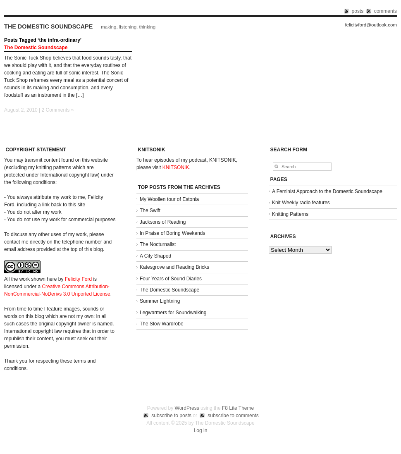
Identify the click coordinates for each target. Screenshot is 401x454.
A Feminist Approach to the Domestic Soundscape (327, 191)
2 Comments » (58, 110)
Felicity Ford (78, 279)
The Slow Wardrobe (162, 324)
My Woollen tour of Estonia (169, 199)
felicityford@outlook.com (371, 25)
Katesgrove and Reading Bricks (174, 267)
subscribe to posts (171, 415)
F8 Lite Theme (238, 408)
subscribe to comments (233, 415)
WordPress (187, 408)
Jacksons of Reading (163, 222)
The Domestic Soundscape (48, 26)
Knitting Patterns (290, 214)
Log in (201, 430)
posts (358, 11)
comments (385, 11)
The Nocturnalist (158, 244)
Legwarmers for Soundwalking (173, 312)
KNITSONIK (175, 167)
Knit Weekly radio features (301, 202)
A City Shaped (155, 256)
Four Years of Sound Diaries (171, 279)
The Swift (150, 210)
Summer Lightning (160, 301)
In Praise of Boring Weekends (172, 233)
